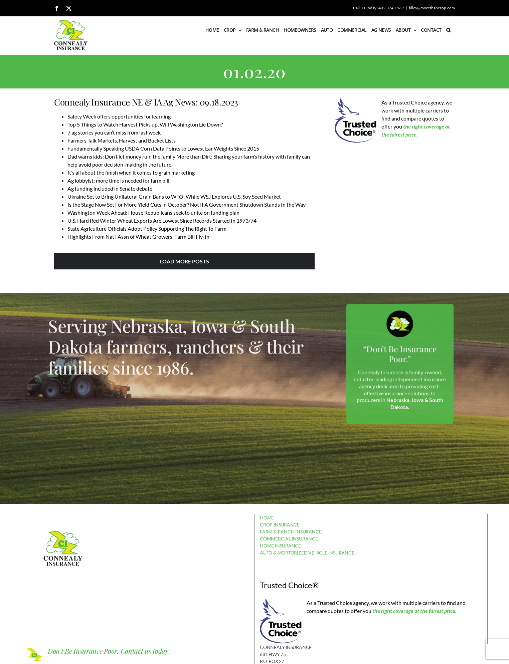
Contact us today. (145, 650)
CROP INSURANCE (280, 524)
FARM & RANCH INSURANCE (290, 531)
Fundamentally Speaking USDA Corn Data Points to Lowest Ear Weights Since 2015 (163, 148)
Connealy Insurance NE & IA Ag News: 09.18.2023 (146, 102)
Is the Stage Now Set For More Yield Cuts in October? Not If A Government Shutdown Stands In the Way (186, 204)
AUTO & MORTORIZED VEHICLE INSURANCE (307, 553)
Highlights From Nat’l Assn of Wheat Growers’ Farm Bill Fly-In (138, 236)
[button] (448, 30)
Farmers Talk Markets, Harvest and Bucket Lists (121, 140)
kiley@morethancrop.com (432, 7)
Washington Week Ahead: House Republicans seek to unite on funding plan (153, 212)
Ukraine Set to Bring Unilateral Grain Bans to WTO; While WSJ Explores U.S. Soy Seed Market (174, 196)
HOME (267, 517)
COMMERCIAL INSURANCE (289, 538)
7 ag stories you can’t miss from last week (114, 132)
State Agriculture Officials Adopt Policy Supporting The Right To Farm (146, 228)
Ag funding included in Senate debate (109, 188)
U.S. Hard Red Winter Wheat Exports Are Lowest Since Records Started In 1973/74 (162, 220)
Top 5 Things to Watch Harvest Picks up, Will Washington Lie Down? (145, 124)
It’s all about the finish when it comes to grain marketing (131, 172)
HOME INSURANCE (280, 545)
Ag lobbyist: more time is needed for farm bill (118, 180)
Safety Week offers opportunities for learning (119, 116)
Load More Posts (184, 261)
